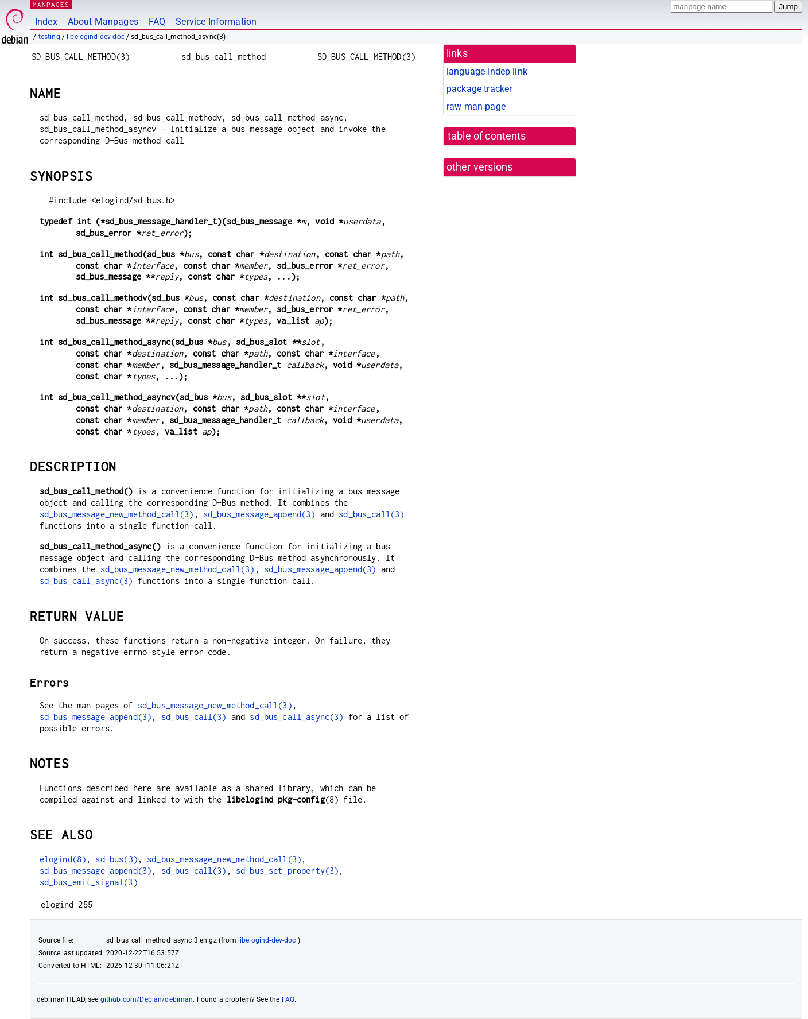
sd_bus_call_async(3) (86, 581)
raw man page (476, 106)
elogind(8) (63, 859)
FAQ (157, 21)
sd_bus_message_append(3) (259, 514)
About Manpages (103, 21)
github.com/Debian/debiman (146, 999)
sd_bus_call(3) (371, 514)
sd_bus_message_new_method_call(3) (117, 514)
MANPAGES (51, 4)
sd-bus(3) (116, 859)
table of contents (487, 136)
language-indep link (486, 71)
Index (46, 21)
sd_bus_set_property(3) (287, 870)
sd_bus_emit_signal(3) (89, 882)
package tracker (479, 88)
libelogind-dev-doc (96, 37)
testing (49, 37)
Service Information (216, 21)
